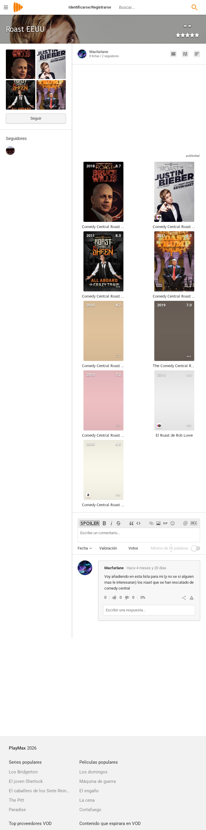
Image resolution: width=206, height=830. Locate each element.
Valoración (108, 548)
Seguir (35, 118)
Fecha (83, 548)
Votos (133, 548)
